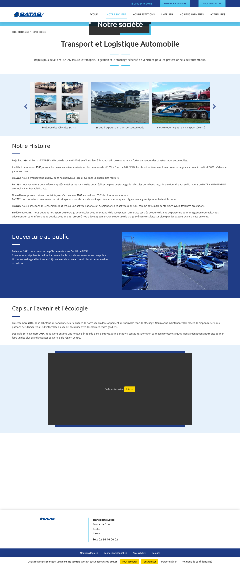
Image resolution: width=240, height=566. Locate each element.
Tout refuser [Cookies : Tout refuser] (149, 561)
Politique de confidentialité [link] (197, 561)
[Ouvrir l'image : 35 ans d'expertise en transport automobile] (120, 161)
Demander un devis (175, 3)
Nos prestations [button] (143, 14)
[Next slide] (215, 164)
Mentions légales (89, 553)
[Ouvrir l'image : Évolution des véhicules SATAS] (59, 161)
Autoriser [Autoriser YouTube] (130, 447)
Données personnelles (115, 553)
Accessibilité (139, 553)
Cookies (156, 553)
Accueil (95, 14)
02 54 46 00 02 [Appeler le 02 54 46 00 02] (108, 539)
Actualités (217, 14)
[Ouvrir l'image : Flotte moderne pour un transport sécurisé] (181, 161)
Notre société (116, 14)
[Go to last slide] (25, 164)
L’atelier (167, 14)
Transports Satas (20, 90)
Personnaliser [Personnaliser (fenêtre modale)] (169, 561)
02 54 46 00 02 (144, 3)
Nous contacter (212, 3)
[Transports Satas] (31, 14)
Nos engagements (192, 14)
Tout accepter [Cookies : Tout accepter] (129, 561)
